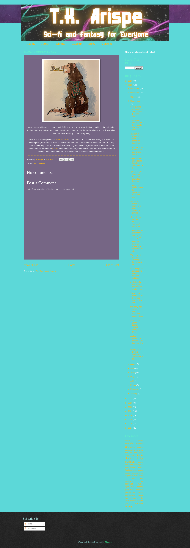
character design (134, 458)
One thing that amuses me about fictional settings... (136, 273)
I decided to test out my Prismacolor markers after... (136, 125)
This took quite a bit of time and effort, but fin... (136, 150)
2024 (130, 399)
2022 (130, 407)
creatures (41, 163)
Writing (60, 44)
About (45, 44)
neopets (129, 481)
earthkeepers (130, 467)
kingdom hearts (137, 473)
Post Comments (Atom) (46, 271)
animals (129, 443)
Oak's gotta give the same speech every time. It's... (136, 326)
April (132, 381)
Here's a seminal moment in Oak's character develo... (135, 207)
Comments (30, 528)
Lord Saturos (62, 139)
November (135, 93)
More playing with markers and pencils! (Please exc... (136, 111)
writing (128, 506)
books (140, 455)
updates (139, 503)
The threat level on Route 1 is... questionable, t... (136, 246)
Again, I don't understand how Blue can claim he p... (136, 163)
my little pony (134, 478)
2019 (130, 419)
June (132, 372)
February (134, 389)
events (140, 467)
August (133, 364)
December (135, 88)
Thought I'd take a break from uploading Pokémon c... (136, 191)
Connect (106, 44)
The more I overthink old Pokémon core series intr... (136, 298)
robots (140, 492)
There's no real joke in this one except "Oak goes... (136, 234)
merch (141, 476)
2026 (130, 81)
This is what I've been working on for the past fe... (136, 260)
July (132, 368)
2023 (130, 403)
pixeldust (139, 490)
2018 (130, 424)
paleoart (129, 489)
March (133, 385)
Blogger (108, 542)
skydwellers (130, 495)
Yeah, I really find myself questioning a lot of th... (136, 285)
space (140, 495)
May (132, 376)
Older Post (112, 265)
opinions (129, 486)
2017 (130, 428)
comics (130, 461)
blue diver (130, 455)
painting (140, 487)
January (134, 393)
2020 (130, 415)
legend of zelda (131, 475)
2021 (130, 411)
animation (139, 443)
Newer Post (31, 265)
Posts (28, 524)
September (135, 101)
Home (31, 44)
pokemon (130, 492)
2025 (130, 85)
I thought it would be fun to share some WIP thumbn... (136, 138)
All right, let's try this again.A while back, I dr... (136, 354)
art (35, 163)
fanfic (127, 470)
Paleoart (77, 44)
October (134, 97)
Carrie (55, 148)
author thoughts (136, 447)
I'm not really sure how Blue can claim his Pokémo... (135, 176)
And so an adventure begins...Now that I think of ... (136, 341)
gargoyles (133, 470)
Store (91, 44)
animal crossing (134, 441)
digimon (140, 465)
